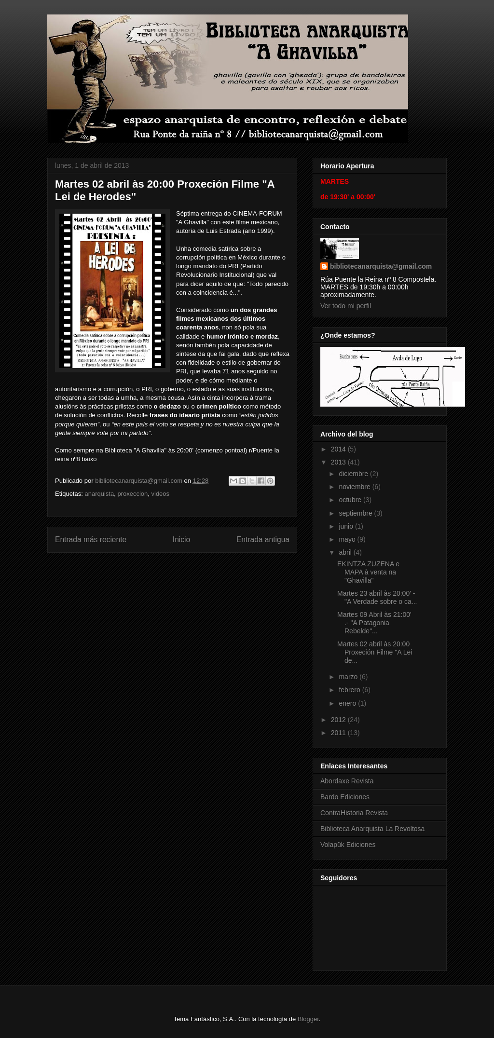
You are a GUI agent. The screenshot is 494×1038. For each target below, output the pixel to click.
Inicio (181, 539)
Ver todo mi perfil (345, 306)
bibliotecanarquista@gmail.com (381, 266)
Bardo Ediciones (345, 797)
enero (348, 703)
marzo (349, 677)
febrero (350, 690)
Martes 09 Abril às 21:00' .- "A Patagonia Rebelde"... (374, 623)
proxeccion (132, 493)
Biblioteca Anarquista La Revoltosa (372, 829)
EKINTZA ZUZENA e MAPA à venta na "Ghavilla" (368, 572)
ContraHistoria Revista (354, 813)
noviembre (355, 487)
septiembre (356, 513)
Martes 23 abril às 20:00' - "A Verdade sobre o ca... (377, 597)
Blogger (308, 1019)
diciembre (354, 474)
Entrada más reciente (90, 539)
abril (346, 552)
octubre (351, 500)
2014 (339, 449)
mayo (348, 539)
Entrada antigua (262, 539)
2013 (339, 462)
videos (160, 493)
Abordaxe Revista (347, 781)
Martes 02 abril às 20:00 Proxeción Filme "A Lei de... (374, 652)
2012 (339, 720)
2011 (339, 733)
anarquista (99, 493)
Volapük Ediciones (347, 844)
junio (347, 526)
